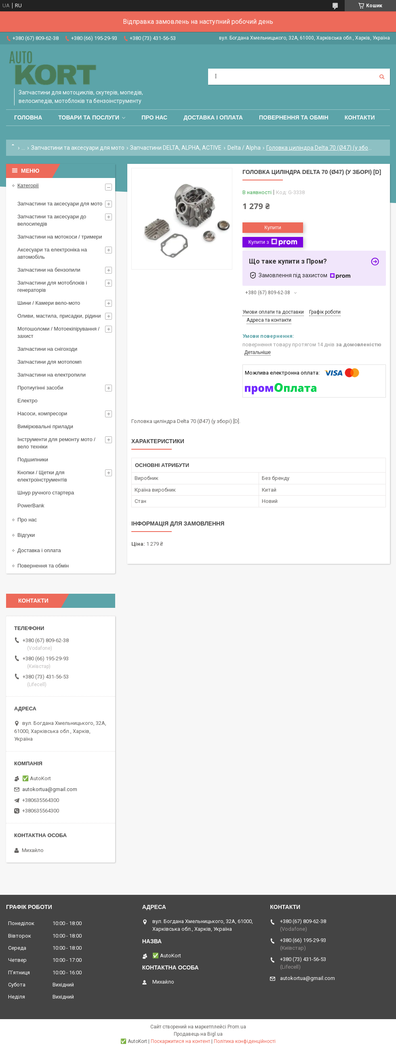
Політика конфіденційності (245, 1041)
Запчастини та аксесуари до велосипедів (51, 220)
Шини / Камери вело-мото (48, 303)
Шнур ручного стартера (45, 493)
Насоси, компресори (42, 413)
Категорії (28, 185)
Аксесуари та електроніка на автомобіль (52, 253)
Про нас (154, 117)
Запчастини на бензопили (48, 270)
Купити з (272, 242)
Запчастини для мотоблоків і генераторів (52, 286)
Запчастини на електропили (51, 375)
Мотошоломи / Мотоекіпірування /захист (58, 332)
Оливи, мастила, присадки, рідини (59, 316)
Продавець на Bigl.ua (198, 1034)
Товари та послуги (88, 117)
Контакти (360, 117)
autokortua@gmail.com (49, 789)
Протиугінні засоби (40, 388)
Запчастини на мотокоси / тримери (59, 237)
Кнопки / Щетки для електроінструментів (42, 476)
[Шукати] (382, 77)
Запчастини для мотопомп (49, 362)
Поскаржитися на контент (180, 1041)
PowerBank (30, 506)
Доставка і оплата (213, 117)
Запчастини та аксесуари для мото (77, 147)
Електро (27, 401)
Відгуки (26, 535)
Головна (28, 117)
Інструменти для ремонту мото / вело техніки (56, 443)
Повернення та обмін (294, 117)
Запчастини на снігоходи (47, 349)
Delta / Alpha (244, 147)
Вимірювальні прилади (45, 426)
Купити (272, 227)
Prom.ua (236, 1027)
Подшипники (32, 459)
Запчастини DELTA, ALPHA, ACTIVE (175, 147)
